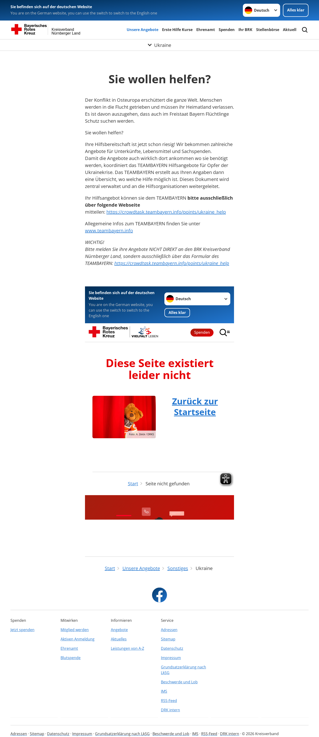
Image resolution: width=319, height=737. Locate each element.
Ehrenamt (205, 29)
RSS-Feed (169, 700)
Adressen (169, 629)
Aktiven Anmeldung (78, 639)
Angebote (119, 629)
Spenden (227, 29)
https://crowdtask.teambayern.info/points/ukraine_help (166, 212)
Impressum (171, 657)
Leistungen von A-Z (127, 648)
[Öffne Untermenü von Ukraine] (159, 45)
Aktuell (289, 29)
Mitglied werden (75, 629)
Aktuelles (119, 639)
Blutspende (71, 657)
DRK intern (170, 710)
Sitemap (168, 639)
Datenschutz (172, 648)
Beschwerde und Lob (179, 682)
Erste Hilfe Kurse (177, 29)
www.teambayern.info (109, 230)
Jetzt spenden (22, 629)
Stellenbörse (267, 29)
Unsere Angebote (142, 29)
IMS (164, 691)
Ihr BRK (245, 29)
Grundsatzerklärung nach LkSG (183, 669)
